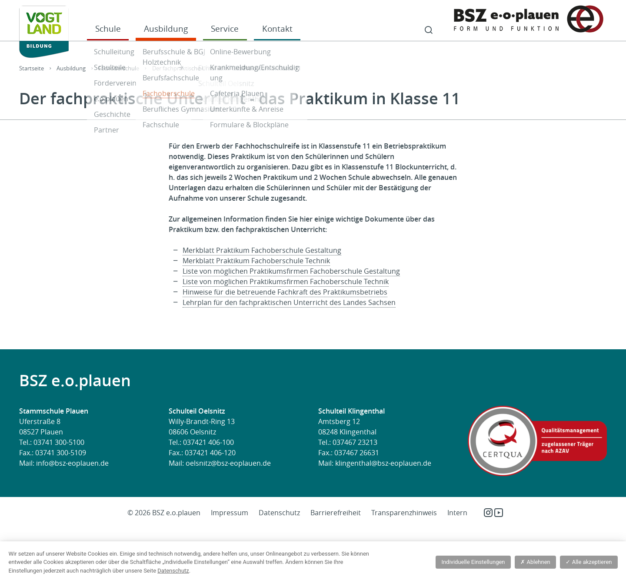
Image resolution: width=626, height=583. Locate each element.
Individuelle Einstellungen (473, 562)
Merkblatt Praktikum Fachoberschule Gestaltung (262, 250)
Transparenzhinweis (404, 512)
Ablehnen (535, 562)
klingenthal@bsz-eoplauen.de (383, 463)
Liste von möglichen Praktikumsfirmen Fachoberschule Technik (286, 281)
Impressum (229, 512)
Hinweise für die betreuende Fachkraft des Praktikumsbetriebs (285, 292)
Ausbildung (166, 28)
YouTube (498, 512)
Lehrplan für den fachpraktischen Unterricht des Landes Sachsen (289, 302)
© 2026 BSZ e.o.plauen (163, 512)
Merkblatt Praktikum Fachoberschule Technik (256, 260)
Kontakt (277, 28)
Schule (108, 28)
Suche (428, 30)
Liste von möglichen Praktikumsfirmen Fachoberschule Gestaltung (291, 271)
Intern (457, 512)
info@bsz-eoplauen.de (72, 463)
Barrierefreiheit (335, 512)
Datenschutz (279, 512)
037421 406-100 (208, 442)
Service (225, 28)
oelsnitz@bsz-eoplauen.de (228, 463)
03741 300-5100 (58, 442)
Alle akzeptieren (589, 562)
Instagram (488, 512)
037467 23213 (355, 442)
